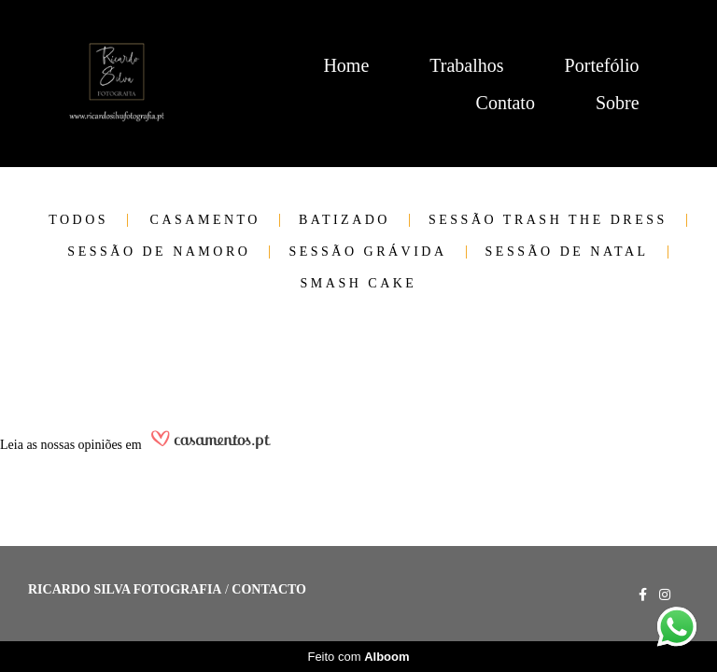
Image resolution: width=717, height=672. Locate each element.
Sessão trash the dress (548, 220)
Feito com (358, 657)
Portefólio (602, 65)
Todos (78, 220)
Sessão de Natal (567, 252)
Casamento (205, 220)
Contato (505, 102)
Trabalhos (466, 65)
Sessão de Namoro (158, 252)
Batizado (344, 220)
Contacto (269, 589)
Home (346, 65)
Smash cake (359, 283)
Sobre (618, 102)
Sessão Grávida (367, 252)
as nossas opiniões (74, 445)
